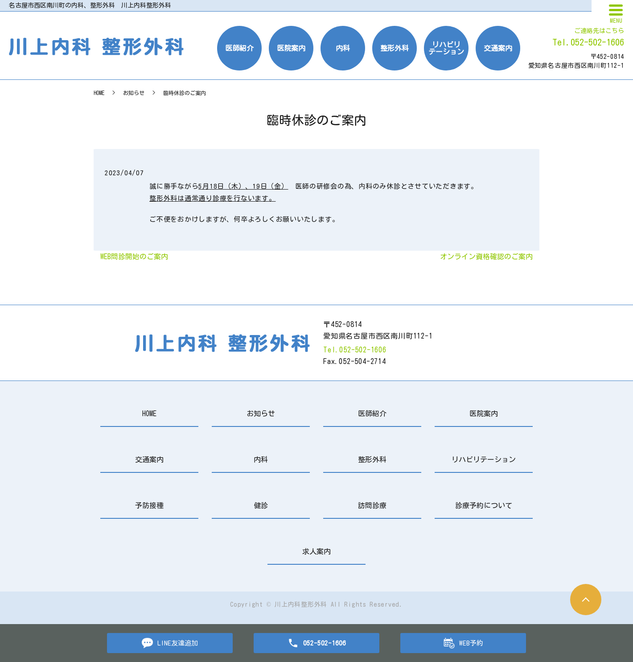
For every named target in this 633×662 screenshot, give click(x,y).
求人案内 (316, 551)
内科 (343, 48)
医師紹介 (239, 48)
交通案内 (498, 48)
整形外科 (394, 48)
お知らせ (133, 92)
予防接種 (149, 505)
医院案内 (291, 48)
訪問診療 (372, 505)
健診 (261, 505)
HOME (99, 92)
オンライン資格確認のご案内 (486, 256)
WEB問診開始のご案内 (134, 256)
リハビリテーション (446, 48)
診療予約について (483, 505)
